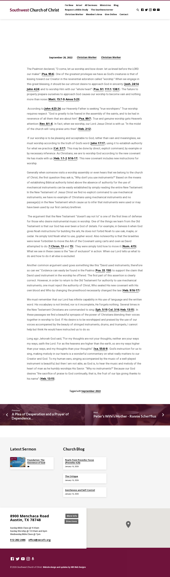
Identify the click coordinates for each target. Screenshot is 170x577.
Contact (124, 14)
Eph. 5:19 (101, 309)
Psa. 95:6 (47, 74)
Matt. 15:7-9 (56, 99)
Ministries (105, 5)
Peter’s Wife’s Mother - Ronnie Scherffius (124, 416)
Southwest (34, 9)
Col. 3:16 (113, 309)
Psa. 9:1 (99, 89)
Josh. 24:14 (131, 84)
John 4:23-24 (52, 108)
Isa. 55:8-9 (100, 349)
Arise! (79, 5)
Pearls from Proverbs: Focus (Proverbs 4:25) (79, 460)
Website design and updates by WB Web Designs (64, 567)
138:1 (116, 89)
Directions (71, 521)
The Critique (71, 475)
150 (108, 270)
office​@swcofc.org (39, 539)
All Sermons (91, 5)
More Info (71, 515)
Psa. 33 (100, 270)
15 (71, 246)
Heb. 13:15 (127, 309)
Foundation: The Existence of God (36, 460)
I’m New (69, 5)
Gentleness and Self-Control (80, 489)
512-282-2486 (17, 539)
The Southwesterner (102, 9)
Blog (116, 5)
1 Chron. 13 (56, 246)
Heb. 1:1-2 (60, 158)
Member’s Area (94, 14)
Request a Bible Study (76, 9)
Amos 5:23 (72, 99)
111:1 (108, 89)
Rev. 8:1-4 (46, 124)
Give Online (111, 14)
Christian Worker (74, 14)
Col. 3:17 (59, 148)
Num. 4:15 (129, 246)
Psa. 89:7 (84, 118)
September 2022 (91, 391)
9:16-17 (72, 158)
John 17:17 (97, 143)
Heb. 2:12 (84, 129)
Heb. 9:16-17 (131, 290)
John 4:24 (33, 89)
